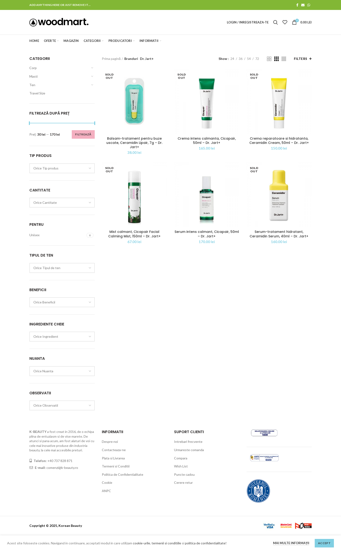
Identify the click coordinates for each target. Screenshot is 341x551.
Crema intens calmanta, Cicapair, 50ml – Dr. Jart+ (207, 140)
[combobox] (62, 168)
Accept (324, 543)
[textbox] (45, 168)
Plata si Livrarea (113, 458)
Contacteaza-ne (114, 450)
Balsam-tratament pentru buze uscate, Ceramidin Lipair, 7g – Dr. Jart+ (134, 142)
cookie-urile (141, 543)
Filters (300, 59)
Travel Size (37, 93)
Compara (180, 458)
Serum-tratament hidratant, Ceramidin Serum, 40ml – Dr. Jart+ (279, 234)
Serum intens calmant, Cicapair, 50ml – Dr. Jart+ (207, 234)
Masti (33, 76)
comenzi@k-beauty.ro (62, 468)
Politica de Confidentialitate (122, 474)
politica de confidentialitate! (206, 543)
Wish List (181, 466)
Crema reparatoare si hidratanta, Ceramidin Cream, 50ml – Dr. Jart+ (279, 140)
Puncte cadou (184, 474)
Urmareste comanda (189, 450)
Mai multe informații (291, 543)
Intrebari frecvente (188, 442)
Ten (32, 85)
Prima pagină (111, 59)
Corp (33, 68)
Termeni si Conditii (116, 466)
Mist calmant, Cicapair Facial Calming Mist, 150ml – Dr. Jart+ (134, 234)
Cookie (107, 482)
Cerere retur (183, 482)
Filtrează (83, 134)
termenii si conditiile (166, 543)
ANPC (106, 491)
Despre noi (110, 442)
